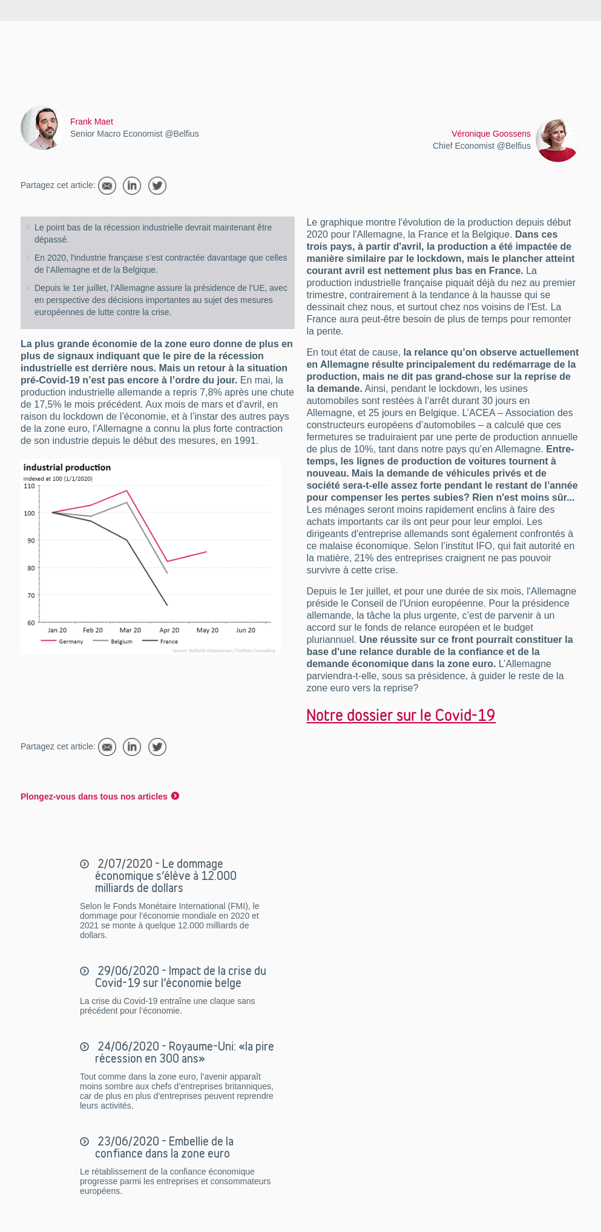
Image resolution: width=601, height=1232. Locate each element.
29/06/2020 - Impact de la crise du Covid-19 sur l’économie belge (180, 977)
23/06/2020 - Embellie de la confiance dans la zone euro (164, 1147)
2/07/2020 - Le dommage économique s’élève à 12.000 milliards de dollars (166, 876)
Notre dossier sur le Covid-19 (401, 715)
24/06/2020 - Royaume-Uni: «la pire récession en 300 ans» (184, 1052)
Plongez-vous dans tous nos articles (94, 796)
